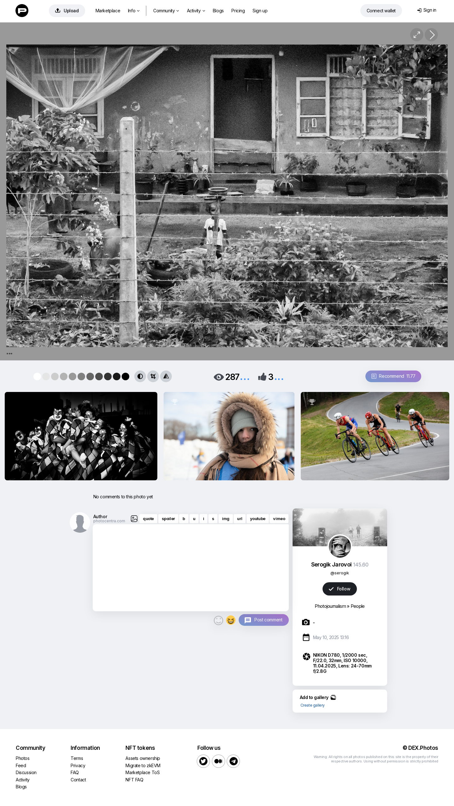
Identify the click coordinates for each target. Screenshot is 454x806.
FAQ (75, 772)
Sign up (260, 10)
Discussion (26, 772)
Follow (339, 588)
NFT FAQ (134, 779)
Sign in (426, 10)
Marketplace (108, 10)
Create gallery (312, 705)
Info (134, 10)
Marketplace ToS (142, 772)
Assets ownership (142, 758)
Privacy (78, 765)
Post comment (268, 619)
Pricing (238, 10)
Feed (21, 765)
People (358, 606)
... (245, 376)
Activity (196, 10)
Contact (78, 779)
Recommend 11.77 (393, 376)
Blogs (218, 10)
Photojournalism (330, 606)
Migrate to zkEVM (142, 765)
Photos (23, 758)
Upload (67, 10)
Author (100, 516)
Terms (77, 758)
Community (166, 10)
